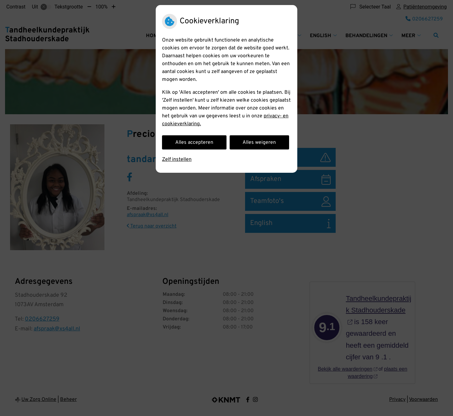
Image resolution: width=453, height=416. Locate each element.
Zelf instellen (177, 159)
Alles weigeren (259, 142)
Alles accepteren (194, 142)
